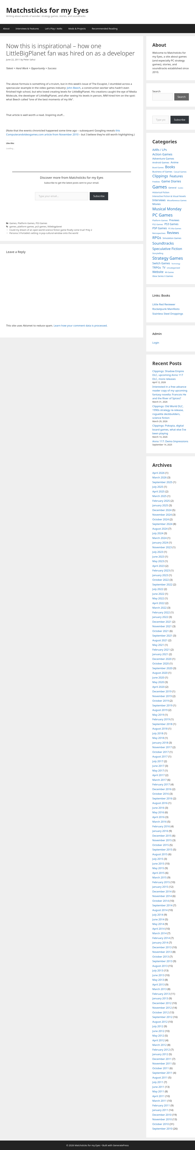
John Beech (73, 88)
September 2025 (162, 482)
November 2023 (162, 547)
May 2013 (158, 979)
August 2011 (160, 1077)
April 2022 (158, 603)
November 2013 (162, 952)
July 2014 (157, 914)
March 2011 (159, 1100)
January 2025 (160, 505)
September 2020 (162, 668)
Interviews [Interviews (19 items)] (159, 200)
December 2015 (162, 835)
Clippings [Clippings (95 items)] (160, 176)
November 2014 (162, 896)
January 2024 (160, 542)
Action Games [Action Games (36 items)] (162, 154)
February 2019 (161, 719)
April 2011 (158, 1096)
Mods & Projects (77, 28)
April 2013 (158, 984)
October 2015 (160, 845)
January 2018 (160, 742)
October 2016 (160, 793)
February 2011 (161, 1105)
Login (155, 342)
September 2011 (162, 1073)
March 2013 (159, 989)
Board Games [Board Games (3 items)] (158, 167)
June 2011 (158, 1087)
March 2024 (159, 538)
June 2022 (158, 594)
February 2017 (161, 784)
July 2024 (157, 533)
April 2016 (158, 817)
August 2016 (160, 803)
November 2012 (162, 1007)
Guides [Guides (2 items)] (180, 188)
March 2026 (159, 477)
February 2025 (161, 500)
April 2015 (158, 873)
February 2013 (161, 994)
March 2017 (159, 780)
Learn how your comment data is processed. (80, 325)
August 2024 (160, 528)
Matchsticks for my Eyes (47, 10)
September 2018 (162, 724)
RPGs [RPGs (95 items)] (156, 237)
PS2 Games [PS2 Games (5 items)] (157, 224)
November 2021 (162, 626)
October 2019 (160, 700)
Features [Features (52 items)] (176, 176)
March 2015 (159, 877)
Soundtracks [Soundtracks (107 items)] (163, 243)
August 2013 (160, 966)
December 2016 (162, 789)
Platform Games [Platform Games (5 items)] (160, 220)
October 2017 (160, 752)
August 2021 (160, 640)
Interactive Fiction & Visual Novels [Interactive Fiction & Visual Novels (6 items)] (169, 196)
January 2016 (160, 831)
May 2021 (158, 645)
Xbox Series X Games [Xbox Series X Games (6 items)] (162, 276)
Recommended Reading (104, 28)
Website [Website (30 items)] (157, 272)
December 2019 (162, 691)
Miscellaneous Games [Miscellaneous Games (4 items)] (176, 200)
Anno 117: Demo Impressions (170, 441)
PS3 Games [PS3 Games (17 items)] (171, 224)
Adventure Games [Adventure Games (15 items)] (163, 158)
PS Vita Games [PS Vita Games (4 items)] (174, 228)
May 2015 (158, 868)
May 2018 (158, 738)
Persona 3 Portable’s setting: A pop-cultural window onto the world (43, 233)
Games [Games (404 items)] (159, 187)
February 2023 (161, 570)
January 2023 (160, 575)
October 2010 (160, 1124)
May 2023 (158, 561)
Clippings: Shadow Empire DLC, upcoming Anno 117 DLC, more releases (168, 375)
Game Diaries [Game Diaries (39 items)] (171, 181)
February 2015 (161, 882)
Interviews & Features (27, 28)
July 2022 (157, 589)
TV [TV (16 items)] (163, 267)
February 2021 (161, 649)
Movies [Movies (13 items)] (156, 204)
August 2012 (160, 1021)
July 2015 (157, 859)
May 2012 (158, 1035)
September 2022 (162, 584)
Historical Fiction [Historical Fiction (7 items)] (160, 192)
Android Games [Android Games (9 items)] (160, 162)
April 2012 (158, 1040)
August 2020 (160, 673)
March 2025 (159, 496)
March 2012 (159, 1045)
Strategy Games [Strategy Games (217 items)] (167, 258)
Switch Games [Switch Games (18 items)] (161, 263)
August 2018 (160, 728)
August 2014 (160, 910)
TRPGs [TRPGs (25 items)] (156, 267)
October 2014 (160, 900)
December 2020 (162, 659)
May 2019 (158, 714)
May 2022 (158, 598)
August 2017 (160, 756)
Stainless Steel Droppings (167, 313)
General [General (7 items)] (172, 187)
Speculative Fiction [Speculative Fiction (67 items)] (167, 248)
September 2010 (162, 1128)
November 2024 (162, 514)
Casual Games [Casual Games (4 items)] (180, 171)
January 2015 (160, 886)
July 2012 (157, 1026)
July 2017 (157, 761)
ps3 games (40, 226)
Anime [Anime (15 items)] (174, 162)
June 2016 (158, 807)
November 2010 (162, 1119)
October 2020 (160, 663)
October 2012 (160, 1012)
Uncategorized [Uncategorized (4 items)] (173, 268)
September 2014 (162, 905)
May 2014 (158, 924)
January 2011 (160, 1110)
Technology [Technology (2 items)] (176, 264)
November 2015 (162, 840)
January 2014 (160, 942)
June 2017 (158, 766)
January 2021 (160, 654)
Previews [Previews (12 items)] (174, 220)
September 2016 (162, 798)
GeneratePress (121, 1145)
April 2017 (158, 775)
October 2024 (160, 519)
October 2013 (160, 956)
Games (13, 223)
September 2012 (162, 1017)
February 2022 (161, 612)
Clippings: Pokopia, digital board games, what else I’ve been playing (169, 429)
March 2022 (159, 607)
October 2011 (160, 1068)
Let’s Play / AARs (53, 28)
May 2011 (158, 1091)
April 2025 (158, 491)
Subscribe (99, 196)
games (12, 226)
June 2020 (158, 677)
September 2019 (162, 705)
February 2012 (161, 1049)
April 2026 (158, 473)
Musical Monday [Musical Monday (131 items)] (166, 208)
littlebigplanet (55, 226)
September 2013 (162, 961)
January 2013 (160, 998)
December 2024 (162, 510)
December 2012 (162, 1003)
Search (156, 91)
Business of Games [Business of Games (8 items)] (162, 171)
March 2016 (159, 821)
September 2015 (162, 849)
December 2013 (162, 947)
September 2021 (162, 635)
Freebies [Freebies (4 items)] (156, 181)
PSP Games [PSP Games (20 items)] (159, 228)
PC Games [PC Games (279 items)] (162, 215)
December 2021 (162, 621)
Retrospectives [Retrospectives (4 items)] (158, 233)
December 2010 (162, 1114)
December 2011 (162, 1059)
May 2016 (158, 812)
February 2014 (161, 938)
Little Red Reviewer (163, 304)
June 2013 (158, 975)
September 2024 (162, 524)
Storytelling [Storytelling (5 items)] (157, 253)
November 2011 (162, 1063)
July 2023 (157, 552)
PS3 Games (41, 223)
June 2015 (158, 863)
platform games (26, 226)
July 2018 (157, 733)
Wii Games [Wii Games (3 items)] (169, 272)
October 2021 (160, 631)
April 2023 (158, 566)
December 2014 (162, 891)
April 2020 (158, 687)
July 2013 (157, 970)
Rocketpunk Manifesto (166, 309)
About (6, 28)
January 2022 (160, 617)
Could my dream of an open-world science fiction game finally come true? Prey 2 (50, 229)
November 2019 (162, 696)
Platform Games (26, 223)
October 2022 (160, 579)
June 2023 (158, 556)
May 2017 (158, 770)
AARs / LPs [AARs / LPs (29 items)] (159, 150)
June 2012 (158, 1031)
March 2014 (159, 933)
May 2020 (158, 682)
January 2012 (160, 1054)
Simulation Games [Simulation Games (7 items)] (172, 238)
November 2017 (162, 747)
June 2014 (158, 919)
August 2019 (160, 710)
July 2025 (157, 486)
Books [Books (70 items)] (170, 167)
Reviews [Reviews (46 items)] (173, 232)
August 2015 (160, 854)
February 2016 (161, 826)
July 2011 (157, 1082)
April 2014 (158, 928)
